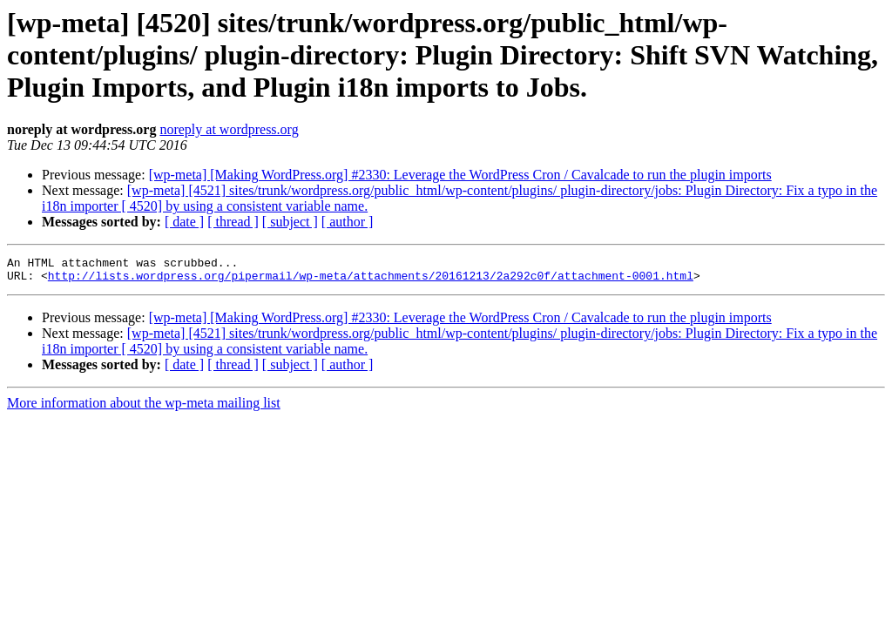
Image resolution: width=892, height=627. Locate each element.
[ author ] (347, 221)
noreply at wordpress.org (228, 129)
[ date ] (184, 221)
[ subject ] (290, 221)
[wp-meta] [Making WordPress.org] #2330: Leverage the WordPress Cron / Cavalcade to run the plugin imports (460, 174)
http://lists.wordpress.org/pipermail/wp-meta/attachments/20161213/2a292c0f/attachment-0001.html (370, 280)
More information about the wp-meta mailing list (143, 408)
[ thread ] (233, 221)
